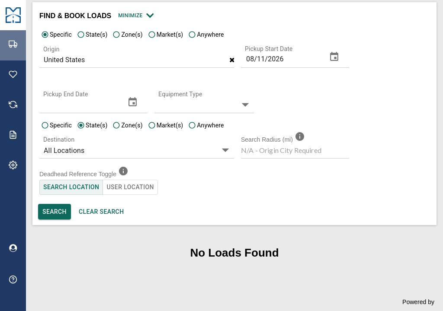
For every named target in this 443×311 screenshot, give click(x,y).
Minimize (135, 16)
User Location (130, 187)
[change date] (334, 56)
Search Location (71, 187)
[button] (206, 104)
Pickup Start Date (268, 49)
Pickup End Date (65, 94)
